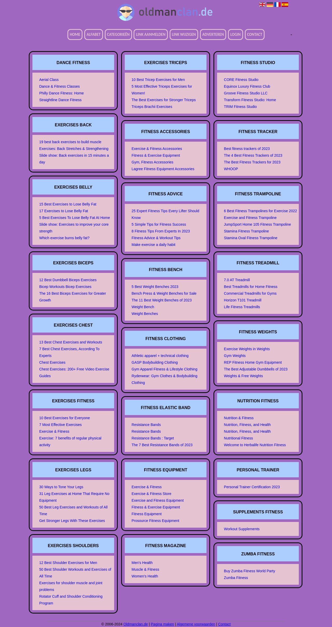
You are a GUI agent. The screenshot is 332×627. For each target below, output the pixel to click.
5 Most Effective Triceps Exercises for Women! (162, 89)
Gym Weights (235, 356)
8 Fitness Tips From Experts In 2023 (161, 231)
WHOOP (231, 169)
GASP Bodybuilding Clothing (155, 362)
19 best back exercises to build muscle (70, 142)
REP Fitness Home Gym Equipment (253, 362)
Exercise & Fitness (54, 431)
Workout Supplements (241, 529)
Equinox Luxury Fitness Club (247, 86)
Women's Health (145, 576)
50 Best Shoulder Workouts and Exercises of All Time (75, 572)
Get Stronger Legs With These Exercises (72, 521)
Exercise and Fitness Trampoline (250, 218)
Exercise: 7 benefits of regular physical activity (70, 441)
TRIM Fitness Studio (240, 107)
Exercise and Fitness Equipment (158, 500)
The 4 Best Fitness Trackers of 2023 (253, 155)
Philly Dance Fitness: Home (61, 93)
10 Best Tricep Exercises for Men (158, 80)
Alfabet (94, 34)
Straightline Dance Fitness (60, 100)
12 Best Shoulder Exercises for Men (68, 563)
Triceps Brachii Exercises (152, 107)
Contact (254, 34)
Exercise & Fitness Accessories (157, 149)
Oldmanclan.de (135, 624)
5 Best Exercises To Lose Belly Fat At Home (74, 218)
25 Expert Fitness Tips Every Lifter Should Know (165, 214)
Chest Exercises (52, 362)
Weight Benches (145, 314)
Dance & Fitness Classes (59, 86)
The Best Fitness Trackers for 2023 (252, 162)
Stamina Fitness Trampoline (246, 231)
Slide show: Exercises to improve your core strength (74, 227)
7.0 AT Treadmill (237, 280)
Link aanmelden (150, 34)
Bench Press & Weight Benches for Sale (164, 293)
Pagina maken (162, 624)
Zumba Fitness (236, 578)
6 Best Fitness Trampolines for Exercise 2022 (260, 211)
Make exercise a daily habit (153, 245)
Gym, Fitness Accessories (152, 162)
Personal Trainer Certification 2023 (252, 487)
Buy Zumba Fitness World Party (249, 571)
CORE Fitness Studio (241, 80)
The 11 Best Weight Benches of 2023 (162, 300)
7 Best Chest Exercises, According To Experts (69, 352)
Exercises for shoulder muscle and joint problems (70, 586)
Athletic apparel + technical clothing (160, 356)
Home (75, 34)
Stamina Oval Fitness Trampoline (250, 238)
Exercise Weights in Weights (247, 349)
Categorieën (118, 34)
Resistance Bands (146, 425)
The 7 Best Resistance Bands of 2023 (162, 445)
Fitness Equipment (147, 514)
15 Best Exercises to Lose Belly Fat (67, 204)
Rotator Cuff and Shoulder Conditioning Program (70, 599)
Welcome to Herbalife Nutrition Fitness (255, 445)
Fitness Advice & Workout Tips (156, 238)
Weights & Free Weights (243, 376)
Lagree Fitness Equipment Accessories (163, 169)
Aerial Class (49, 80)
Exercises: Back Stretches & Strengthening (73, 149)
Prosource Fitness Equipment (155, 521)
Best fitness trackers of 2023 (247, 149)
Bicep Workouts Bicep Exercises (65, 287)
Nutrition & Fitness (238, 418)
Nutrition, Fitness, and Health (247, 425)
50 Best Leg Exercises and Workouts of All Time (73, 510)
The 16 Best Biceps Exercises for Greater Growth (72, 296)
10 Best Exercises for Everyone (64, 418)
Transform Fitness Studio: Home (250, 100)
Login (235, 34)
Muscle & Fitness (145, 569)
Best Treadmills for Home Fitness (250, 287)
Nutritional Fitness (238, 438)
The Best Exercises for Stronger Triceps (164, 100)
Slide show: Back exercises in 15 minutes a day (74, 158)
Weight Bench (143, 307)
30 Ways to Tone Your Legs (61, 487)
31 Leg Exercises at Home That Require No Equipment (74, 497)
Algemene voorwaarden (196, 624)
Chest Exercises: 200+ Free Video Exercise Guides (74, 372)
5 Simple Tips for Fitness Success (159, 224)
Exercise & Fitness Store (151, 494)
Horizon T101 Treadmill (242, 300)
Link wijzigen (184, 34)
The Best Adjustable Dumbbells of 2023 (255, 369)
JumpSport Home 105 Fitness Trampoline (257, 224)
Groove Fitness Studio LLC (245, 93)
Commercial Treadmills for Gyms (250, 293)
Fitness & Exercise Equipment (156, 155)
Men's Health (142, 563)
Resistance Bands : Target (153, 438)
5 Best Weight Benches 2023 (155, 287)
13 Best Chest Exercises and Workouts (70, 342)
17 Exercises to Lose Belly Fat (63, 211)
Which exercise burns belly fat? (64, 238)
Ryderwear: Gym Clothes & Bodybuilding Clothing (164, 379)
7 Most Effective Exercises (60, 425)
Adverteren (213, 34)
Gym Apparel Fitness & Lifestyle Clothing (164, 369)
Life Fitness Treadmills (242, 307)
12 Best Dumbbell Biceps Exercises (67, 280)
